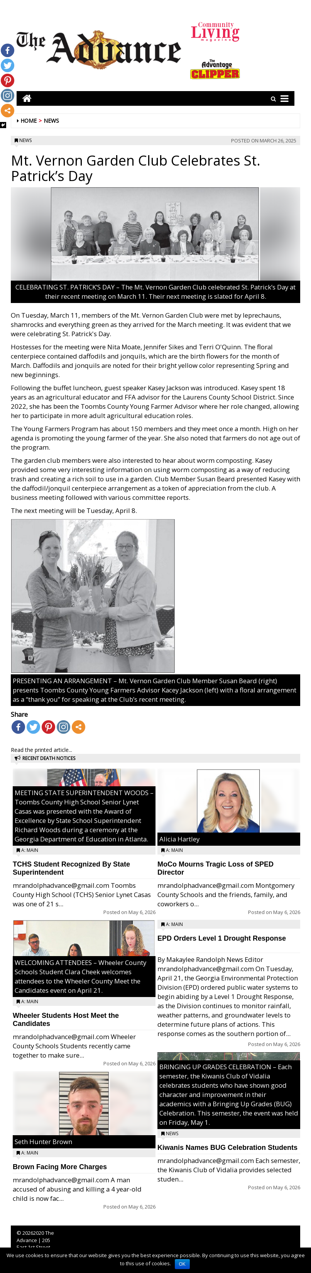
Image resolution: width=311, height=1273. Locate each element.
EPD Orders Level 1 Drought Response (221, 938)
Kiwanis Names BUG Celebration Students (227, 1147)
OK (182, 1264)
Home (28, 120)
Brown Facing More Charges (60, 1167)
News (51, 120)
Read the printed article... (41, 749)
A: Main (29, 850)
